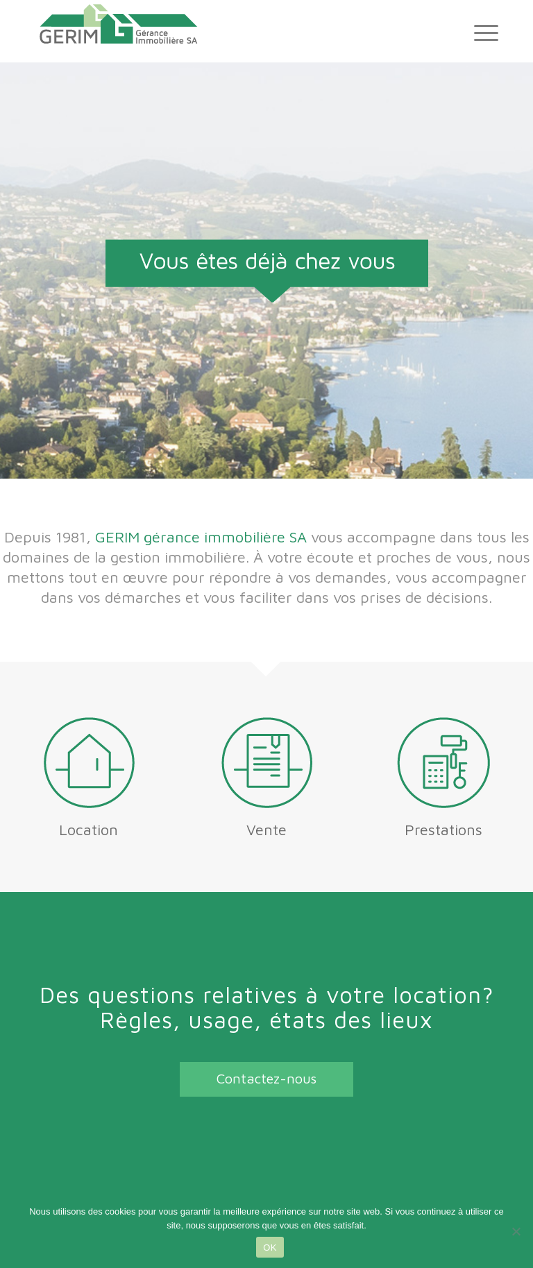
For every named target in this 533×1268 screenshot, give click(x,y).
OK (269, 1247)
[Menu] (479, 31)
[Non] (516, 1231)
